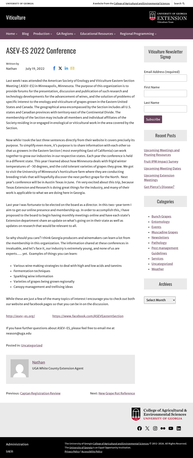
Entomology (161, 222)
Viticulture (15, 17)
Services (157, 258)
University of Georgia (81, 447)
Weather (158, 269)
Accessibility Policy (91, 451)
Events (156, 227)
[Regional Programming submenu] (156, 34)
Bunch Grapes (161, 216)
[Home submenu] (17, 34)
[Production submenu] (51, 34)
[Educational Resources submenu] (115, 34)
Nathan (38, 362)
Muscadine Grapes (165, 232)
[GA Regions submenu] (75, 34)
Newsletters (160, 237)
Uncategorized (31, 345)
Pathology (159, 243)
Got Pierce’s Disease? (159, 187)
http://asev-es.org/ (20, 316)
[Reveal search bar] (179, 3)
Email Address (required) (162, 72)
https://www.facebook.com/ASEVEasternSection (87, 316)
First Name (152, 87)
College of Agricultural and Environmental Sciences (142, 3)
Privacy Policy (72, 451)
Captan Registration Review (40, 393)
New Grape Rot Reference (117, 393)
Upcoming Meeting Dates (162, 168)
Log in (9, 451)
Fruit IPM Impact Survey (161, 161)
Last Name (151, 103)
